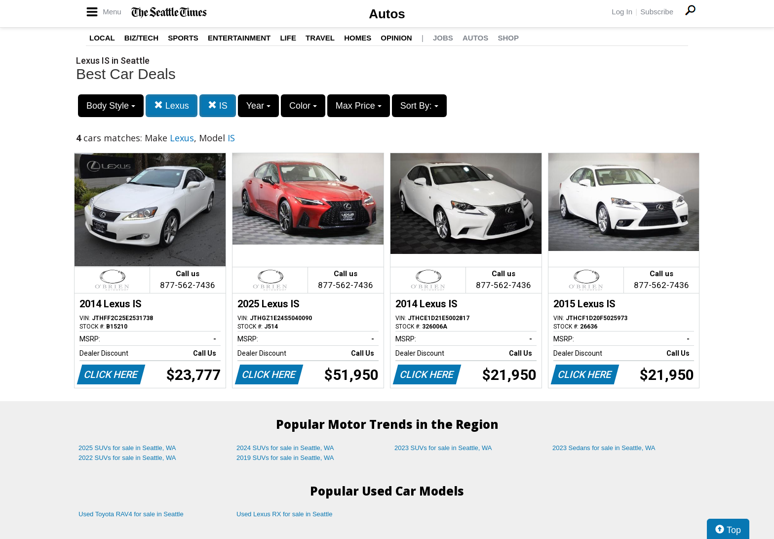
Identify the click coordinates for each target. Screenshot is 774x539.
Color (303, 106)
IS (218, 105)
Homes (357, 38)
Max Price (359, 106)
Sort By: (419, 106)
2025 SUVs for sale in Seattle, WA (127, 448)
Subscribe (656, 11)
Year (258, 106)
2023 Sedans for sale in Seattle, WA (603, 448)
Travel (320, 38)
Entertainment (239, 38)
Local (102, 38)
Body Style (110, 106)
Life (288, 38)
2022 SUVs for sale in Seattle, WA (127, 457)
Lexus (171, 105)
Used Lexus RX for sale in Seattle (284, 514)
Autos (387, 13)
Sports (183, 38)
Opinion (396, 38)
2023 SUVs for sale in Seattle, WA (443, 448)
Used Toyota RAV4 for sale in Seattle (131, 514)
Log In (622, 11)
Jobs (443, 38)
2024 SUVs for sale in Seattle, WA (285, 448)
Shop (508, 38)
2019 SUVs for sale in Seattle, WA (285, 457)
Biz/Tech (141, 38)
